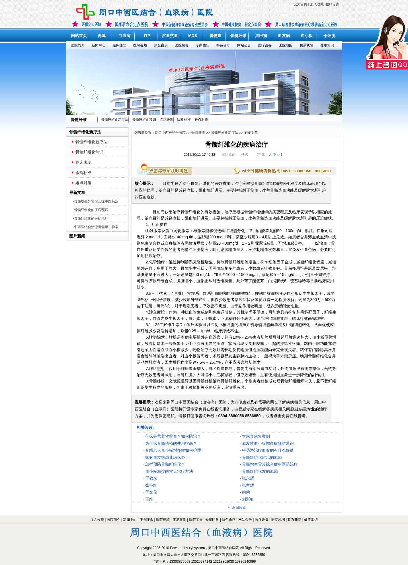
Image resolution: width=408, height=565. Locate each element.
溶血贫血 (170, 35)
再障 (102, 35)
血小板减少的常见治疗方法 (169, 471)
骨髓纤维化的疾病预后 (91, 210)
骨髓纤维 (238, 35)
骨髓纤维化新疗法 (114, 120)
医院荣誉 (181, 45)
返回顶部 (236, 507)
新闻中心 (98, 45)
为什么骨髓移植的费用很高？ (171, 443)
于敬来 (151, 478)
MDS (192, 35)
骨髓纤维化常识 (144, 120)
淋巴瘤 (261, 35)
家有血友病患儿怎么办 (165, 457)
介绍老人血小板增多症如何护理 (173, 450)
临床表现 (166, 120)
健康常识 (327, 45)
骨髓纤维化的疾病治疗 (91, 218)
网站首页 (79, 35)
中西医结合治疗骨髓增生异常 (96, 227)
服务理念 (119, 45)
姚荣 (246, 492)
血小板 (307, 35)
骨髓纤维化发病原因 (260, 471)
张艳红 (151, 485)
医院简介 (78, 45)
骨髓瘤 (216, 35)
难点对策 (201, 120)
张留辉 (248, 485)
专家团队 (202, 45)
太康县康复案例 (256, 436)
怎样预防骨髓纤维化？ (165, 464)
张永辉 (248, 478)
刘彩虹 (248, 499)
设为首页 (300, 4)
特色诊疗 (223, 45)
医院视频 (140, 45)
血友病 (284, 35)
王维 (149, 499)
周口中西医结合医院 (170, 133)
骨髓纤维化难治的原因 (262, 457)
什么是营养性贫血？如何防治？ (173, 436)
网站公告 (244, 45)
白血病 (124, 35)
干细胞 (329, 35)
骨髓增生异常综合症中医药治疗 (270, 464)
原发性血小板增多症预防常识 (268, 443)
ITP (147, 35)
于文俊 (151, 492)
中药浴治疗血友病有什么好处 (268, 450)
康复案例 (161, 45)
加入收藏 (317, 4)
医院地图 (285, 45)
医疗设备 (265, 45)
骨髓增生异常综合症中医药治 (96, 201)
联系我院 (306, 45)
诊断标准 (184, 120)
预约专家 (332, 4)
